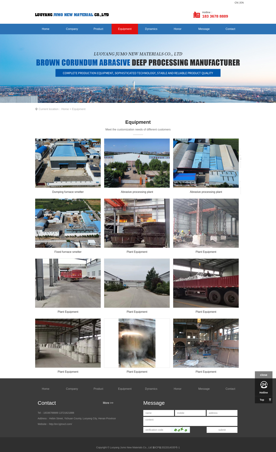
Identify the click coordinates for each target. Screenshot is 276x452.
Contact (230, 28)
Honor (177, 28)
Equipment (125, 28)
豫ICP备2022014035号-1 (166, 447)
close (263, 374)
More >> (108, 402)
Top (262, 399)
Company (72, 28)
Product (98, 28)
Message (204, 28)
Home (45, 28)
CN (236, 2)
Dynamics (151, 28)
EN (242, 2)
